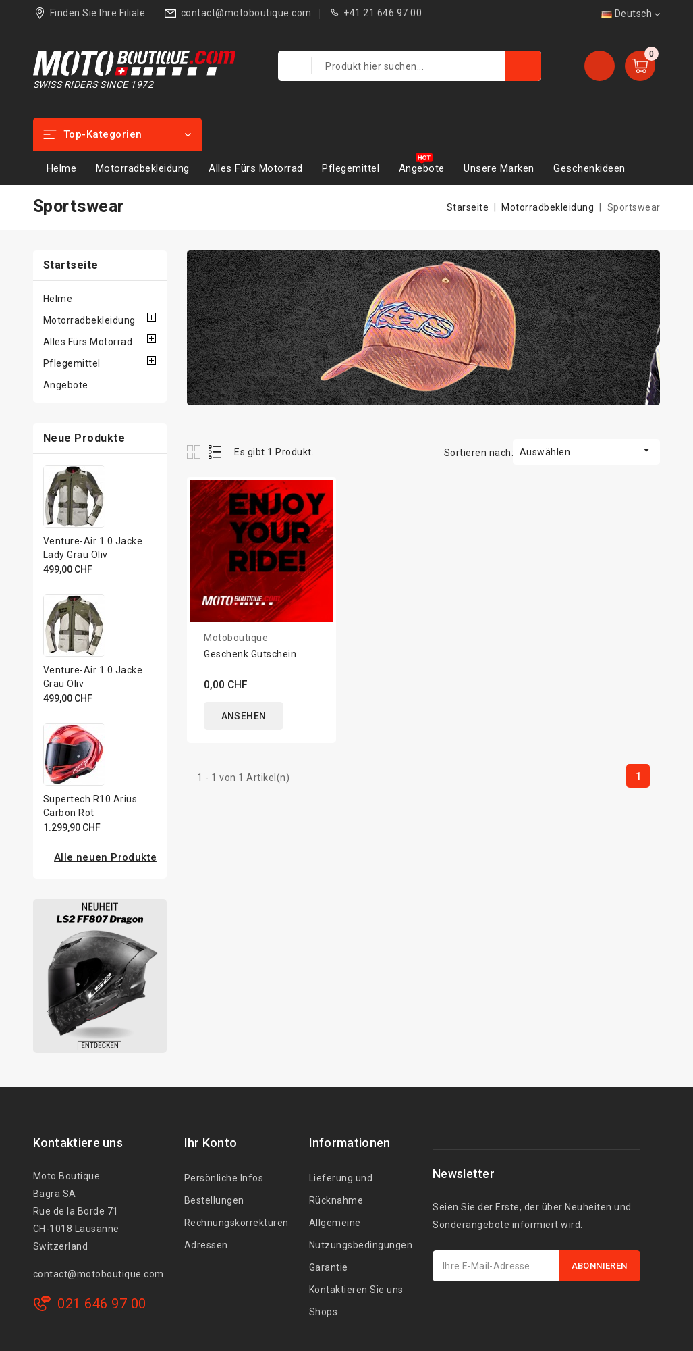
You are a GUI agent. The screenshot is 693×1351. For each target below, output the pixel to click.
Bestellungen (214, 1200)
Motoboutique (236, 637)
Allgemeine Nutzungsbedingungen (361, 1233)
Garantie (328, 1267)
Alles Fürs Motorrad (256, 168)
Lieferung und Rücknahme (341, 1189)
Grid (195, 451)
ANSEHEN (244, 716)
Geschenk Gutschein (250, 653)
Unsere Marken (499, 168)
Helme (62, 168)
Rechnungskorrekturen (236, 1222)
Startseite (71, 265)
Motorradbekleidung (143, 168)
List (215, 451)
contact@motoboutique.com (246, 12)
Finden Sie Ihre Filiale (98, 12)
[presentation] (535, 1314)
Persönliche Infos (224, 1178)
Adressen (206, 1245)
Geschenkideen (589, 168)
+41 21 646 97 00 (382, 12)
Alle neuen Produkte (105, 857)
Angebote (422, 168)
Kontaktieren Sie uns (356, 1289)
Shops (323, 1311)
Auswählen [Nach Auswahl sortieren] (587, 450)
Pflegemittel (350, 168)
